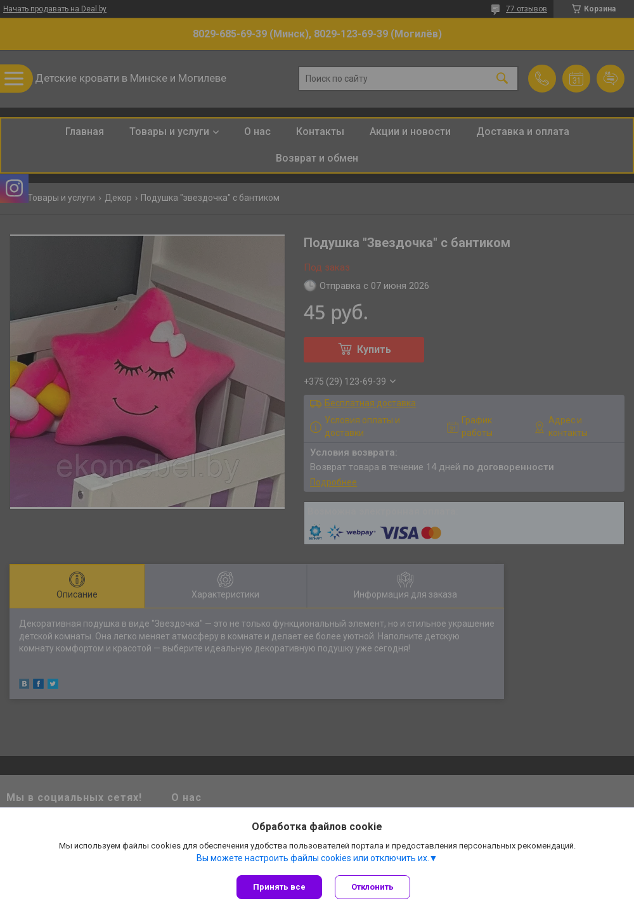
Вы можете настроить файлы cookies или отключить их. (313, 858)
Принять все (279, 887)
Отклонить (372, 887)
